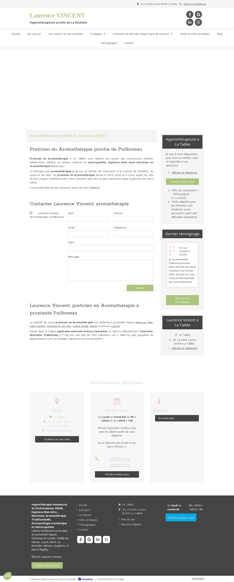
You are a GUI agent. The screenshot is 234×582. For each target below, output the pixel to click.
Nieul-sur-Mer (144, 322)
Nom (71, 213)
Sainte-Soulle (80, 326)
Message (73, 256)
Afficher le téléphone (195, 4)
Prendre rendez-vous (181, 517)
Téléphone (120, 227)
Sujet (71, 242)
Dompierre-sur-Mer (59, 326)
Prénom (118, 213)
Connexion (198, 578)
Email (71, 227)
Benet (93, 326)
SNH (121, 579)
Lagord (115, 326)
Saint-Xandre (37, 326)
